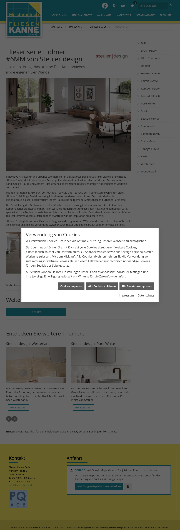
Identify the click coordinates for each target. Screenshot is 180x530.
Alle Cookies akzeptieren (136, 286)
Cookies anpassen (71, 286)
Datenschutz (146, 295)
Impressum (126, 295)
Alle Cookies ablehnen (102, 286)
